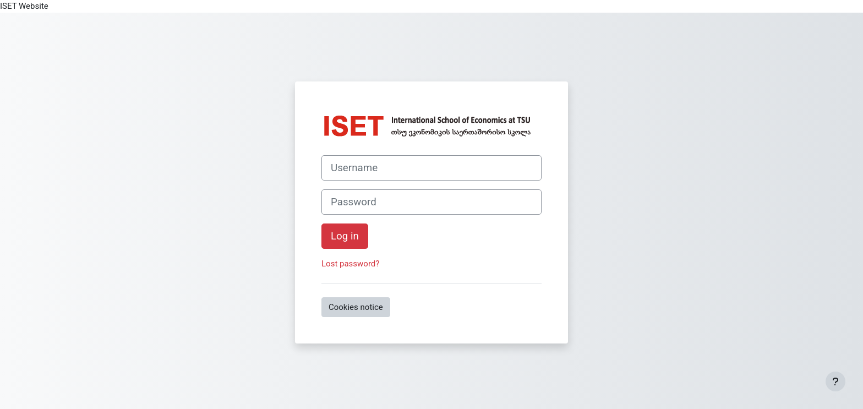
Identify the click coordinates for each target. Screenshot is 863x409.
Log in (345, 236)
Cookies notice (356, 307)
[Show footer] (835, 381)
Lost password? (350, 264)
